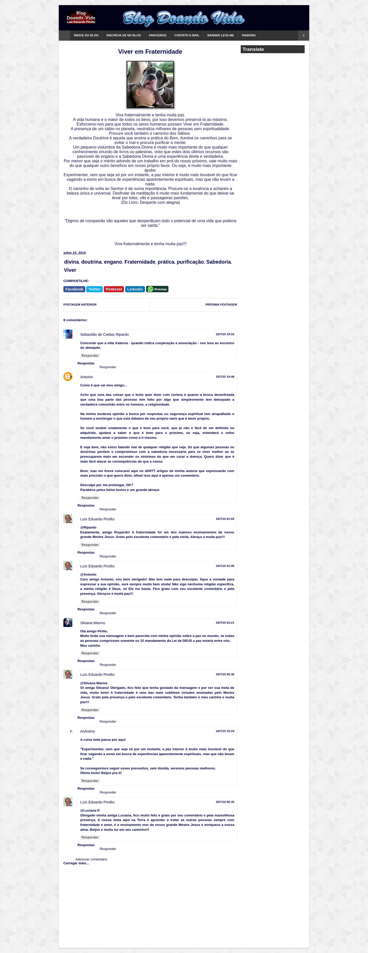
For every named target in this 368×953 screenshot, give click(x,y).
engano (113, 262)
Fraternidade (139, 262)
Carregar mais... (76, 863)
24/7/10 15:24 (225, 731)
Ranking (249, 35)
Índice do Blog (86, 35)
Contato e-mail (186, 35)
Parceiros (157, 35)
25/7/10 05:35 (225, 801)
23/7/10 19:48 (225, 376)
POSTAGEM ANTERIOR (80, 304)
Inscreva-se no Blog (124, 35)
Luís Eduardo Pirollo (97, 519)
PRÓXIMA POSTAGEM (221, 304)
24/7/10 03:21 (225, 622)
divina (71, 262)
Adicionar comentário (91, 859)
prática (166, 262)
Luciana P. (92, 810)
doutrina (91, 262)
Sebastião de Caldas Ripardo (104, 334)
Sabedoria (218, 262)
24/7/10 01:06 (225, 565)
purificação (190, 262)
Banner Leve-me (220, 35)
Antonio (86, 377)
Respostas (86, 363)
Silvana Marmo (92, 623)
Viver (70, 270)
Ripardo (90, 527)
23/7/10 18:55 (225, 334)
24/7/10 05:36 (225, 674)
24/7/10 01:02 (225, 518)
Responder (90, 355)
